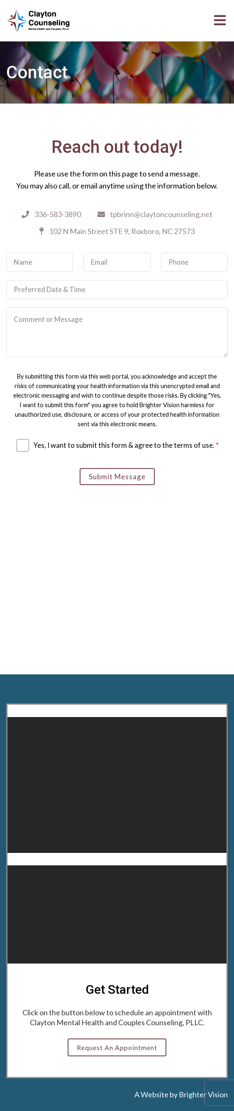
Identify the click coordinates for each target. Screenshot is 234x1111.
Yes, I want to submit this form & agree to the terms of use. (126, 445)
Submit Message (117, 476)
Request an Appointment (117, 1047)
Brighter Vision (203, 1094)
